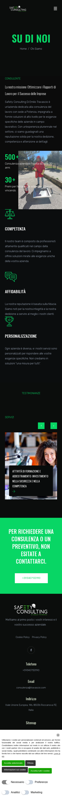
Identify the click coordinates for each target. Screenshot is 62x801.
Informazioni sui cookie (15, 769)
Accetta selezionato (13, 763)
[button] (41, 425)
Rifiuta (30, 763)
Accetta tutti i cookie (40, 771)
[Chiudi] (58, 735)
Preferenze (41, 782)
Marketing (36, 792)
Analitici (15, 792)
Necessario (17, 782)
